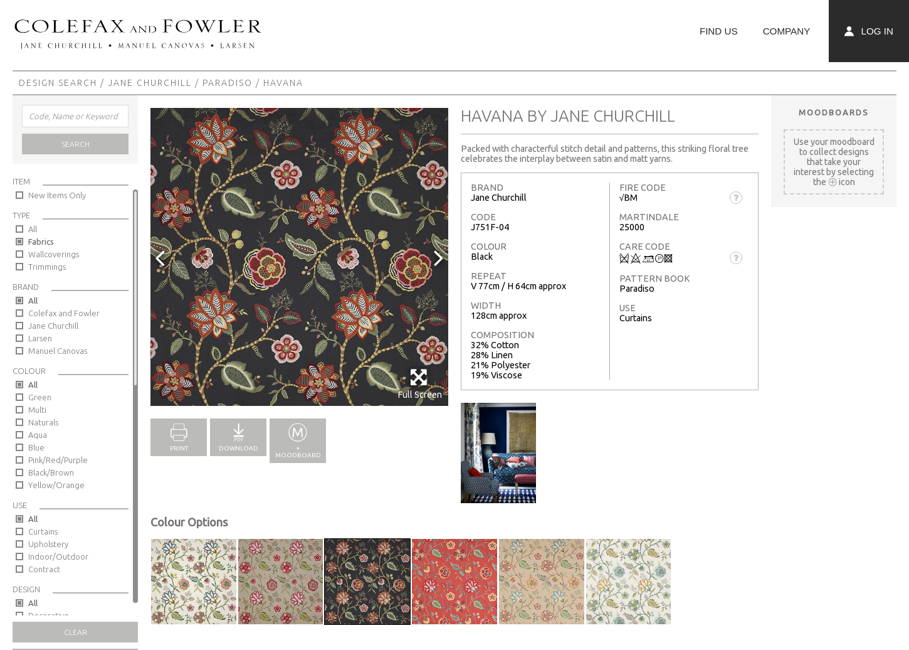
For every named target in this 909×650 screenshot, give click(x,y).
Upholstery (48, 544)
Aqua (37, 434)
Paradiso (227, 83)
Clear (75, 632)
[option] (299, 257)
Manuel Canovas (57, 350)
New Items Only (57, 195)
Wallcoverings (53, 254)
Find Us (719, 31)
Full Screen (419, 384)
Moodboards (834, 112)
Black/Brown (51, 472)
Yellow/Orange (56, 485)
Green (39, 397)
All (32, 229)
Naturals (43, 422)
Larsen (40, 338)
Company (787, 31)
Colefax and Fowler (64, 313)
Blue (36, 447)
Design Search (58, 83)
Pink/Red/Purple (58, 460)
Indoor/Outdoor (58, 556)
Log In (868, 31)
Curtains (43, 531)
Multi (37, 409)
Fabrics (41, 241)
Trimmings (47, 266)
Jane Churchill (150, 83)
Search (75, 144)
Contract (44, 569)
